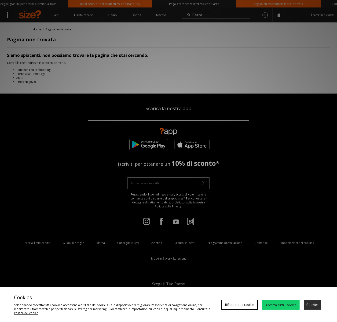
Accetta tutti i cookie (281, 305)
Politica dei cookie (26, 313)
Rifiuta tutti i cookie (239, 304)
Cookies (312, 304)
